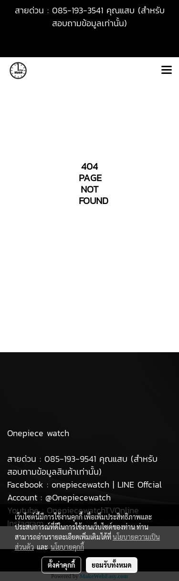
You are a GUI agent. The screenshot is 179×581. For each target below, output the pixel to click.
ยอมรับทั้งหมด (112, 565)
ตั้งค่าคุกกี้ (61, 565)
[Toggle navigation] (166, 70)
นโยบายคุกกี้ (67, 546)
